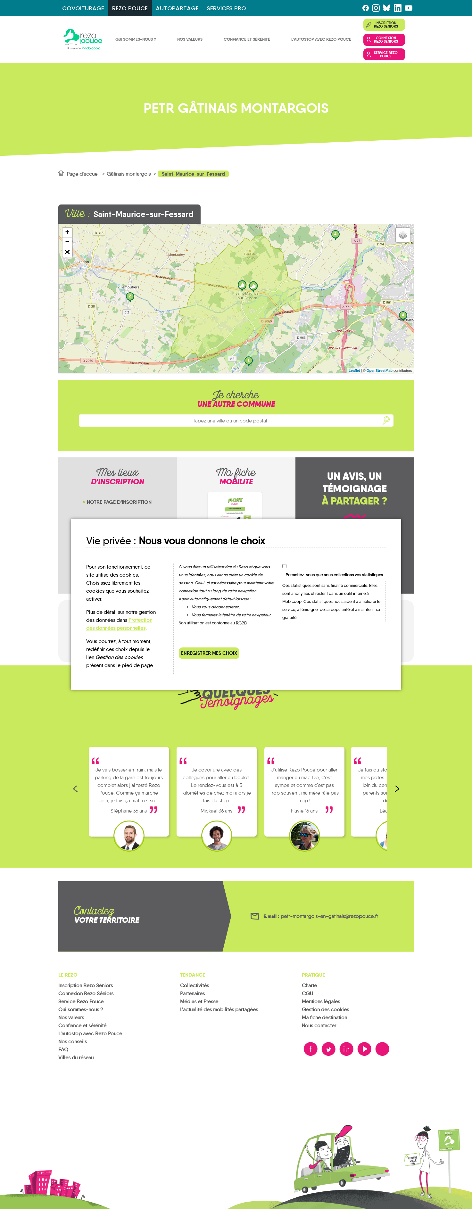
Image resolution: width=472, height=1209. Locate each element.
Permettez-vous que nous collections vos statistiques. (335, 574)
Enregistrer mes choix (209, 653)
